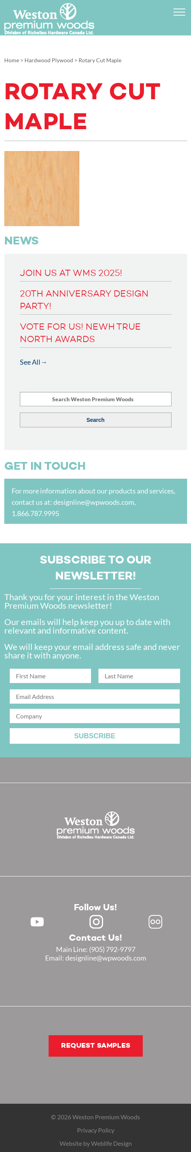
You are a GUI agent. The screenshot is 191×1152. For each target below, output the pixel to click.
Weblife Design (111, 1143)
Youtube (37, 922)
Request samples (95, 1045)
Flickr (155, 922)
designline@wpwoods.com (93, 502)
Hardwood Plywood (49, 60)
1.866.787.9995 (35, 513)
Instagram (96, 922)
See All (30, 362)
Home (11, 60)
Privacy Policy (95, 1130)
